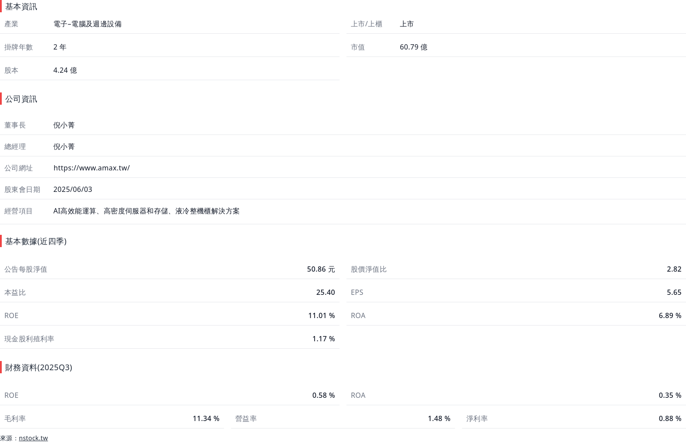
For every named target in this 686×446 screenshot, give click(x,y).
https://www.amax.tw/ (91, 168)
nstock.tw (33, 438)
